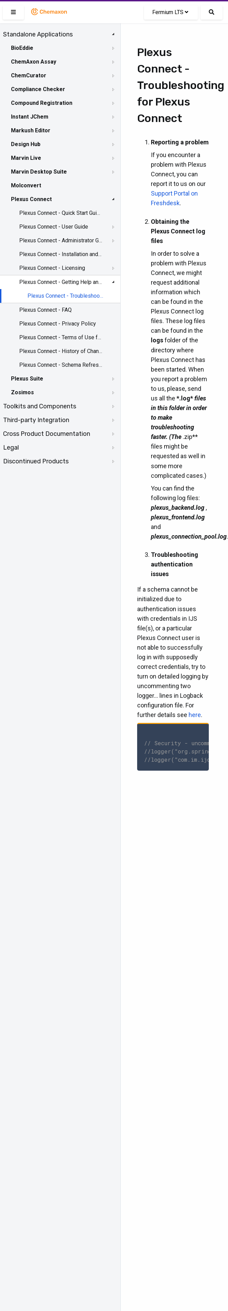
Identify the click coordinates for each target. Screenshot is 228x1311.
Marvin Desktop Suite (39, 171)
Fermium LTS (170, 12)
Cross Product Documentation (46, 434)
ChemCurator (28, 75)
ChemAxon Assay (33, 61)
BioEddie (22, 48)
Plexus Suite (27, 378)
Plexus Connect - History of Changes (60, 351)
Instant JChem (29, 116)
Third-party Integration (36, 420)
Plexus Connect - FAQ (45, 310)
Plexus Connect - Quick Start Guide (60, 213)
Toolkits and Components (39, 406)
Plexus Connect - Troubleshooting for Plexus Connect (65, 296)
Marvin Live (26, 158)
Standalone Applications (38, 34)
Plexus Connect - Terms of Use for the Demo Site (60, 337)
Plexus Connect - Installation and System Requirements (60, 254)
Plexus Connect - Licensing (52, 268)
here (195, 714)
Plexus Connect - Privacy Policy (57, 323)
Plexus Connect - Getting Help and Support (60, 282)
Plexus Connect (31, 199)
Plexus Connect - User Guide (53, 226)
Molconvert (26, 185)
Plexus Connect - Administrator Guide (60, 240)
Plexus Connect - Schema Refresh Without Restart (60, 365)
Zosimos (22, 392)
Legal (11, 447)
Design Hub (25, 144)
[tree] (60, 247)
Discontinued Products (36, 461)
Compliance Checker (38, 89)
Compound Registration (41, 103)
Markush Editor (30, 130)
